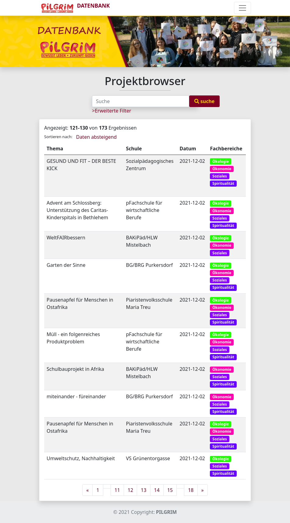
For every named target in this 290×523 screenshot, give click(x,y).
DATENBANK (74, 8)
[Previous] (87, 490)
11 (117, 490)
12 (130, 490)
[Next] (202, 490)
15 (170, 490)
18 (190, 490)
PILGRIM (166, 512)
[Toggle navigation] (242, 8)
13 (143, 490)
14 (157, 490)
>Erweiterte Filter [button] (111, 110)
